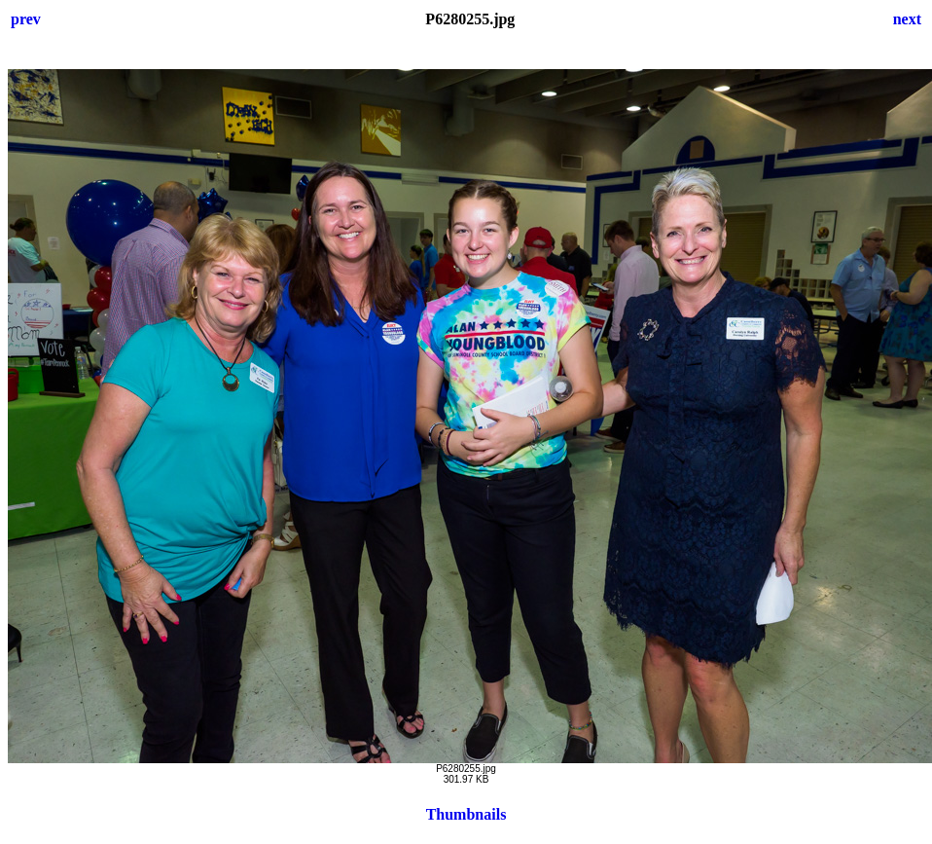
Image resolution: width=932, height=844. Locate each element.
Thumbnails (466, 814)
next (907, 19)
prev (26, 19)
